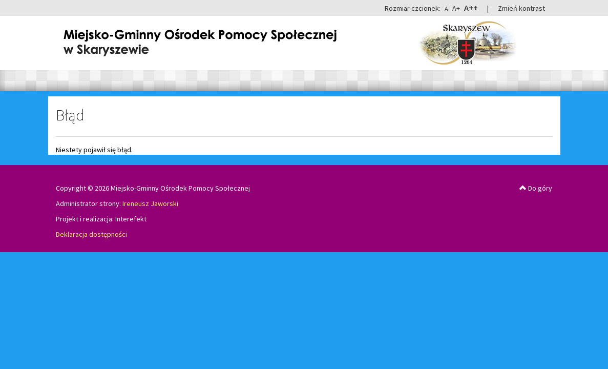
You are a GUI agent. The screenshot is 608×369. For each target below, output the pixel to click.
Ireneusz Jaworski (150, 203)
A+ (456, 8)
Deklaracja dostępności (91, 234)
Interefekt (130, 218)
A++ (471, 8)
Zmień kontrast (521, 8)
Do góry (535, 188)
